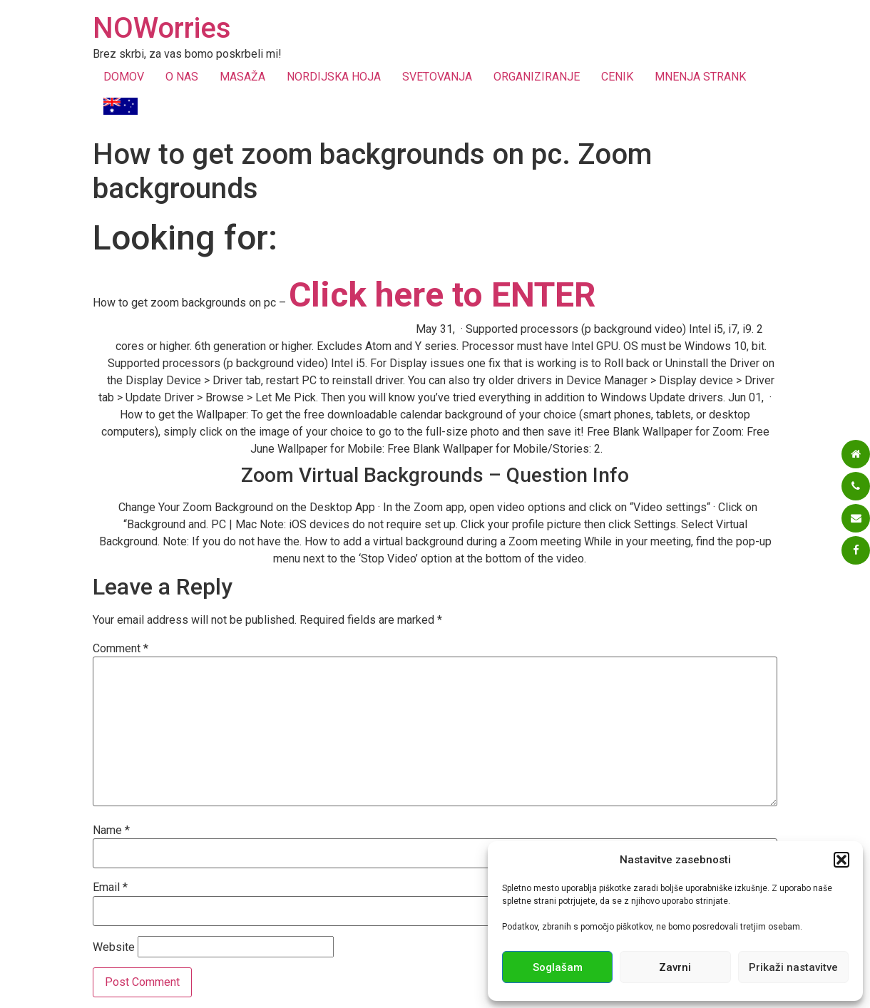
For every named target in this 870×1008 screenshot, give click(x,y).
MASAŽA (242, 76)
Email (110, 887)
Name (111, 830)
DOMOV (123, 76)
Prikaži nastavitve (793, 967)
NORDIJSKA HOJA (334, 76)
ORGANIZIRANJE (536, 76)
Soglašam (558, 967)
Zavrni (675, 967)
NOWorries (162, 28)
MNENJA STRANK (700, 76)
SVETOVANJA (437, 76)
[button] (841, 860)
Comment (120, 648)
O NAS (181, 76)
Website (114, 947)
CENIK (617, 76)
